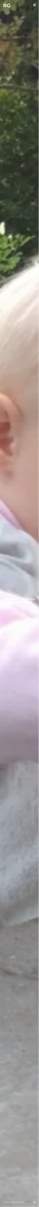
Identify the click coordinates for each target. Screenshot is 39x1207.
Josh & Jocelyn (19, 608)
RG (7, 5)
